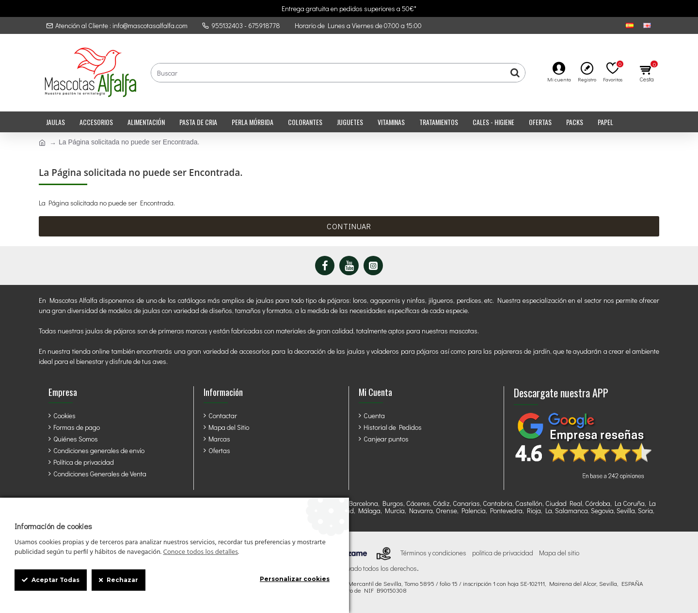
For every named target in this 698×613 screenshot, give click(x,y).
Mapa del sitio (559, 553)
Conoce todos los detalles (200, 552)
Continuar (349, 226)
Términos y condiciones (433, 553)
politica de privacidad (502, 553)
